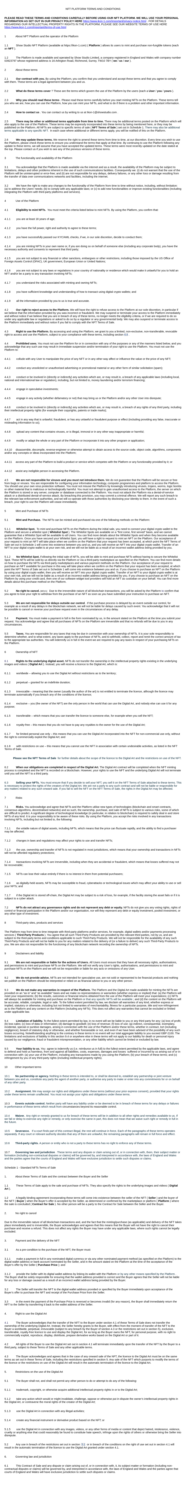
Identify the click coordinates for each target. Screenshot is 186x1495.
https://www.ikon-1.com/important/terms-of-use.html (35, 27)
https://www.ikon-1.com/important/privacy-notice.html (114, 21)
